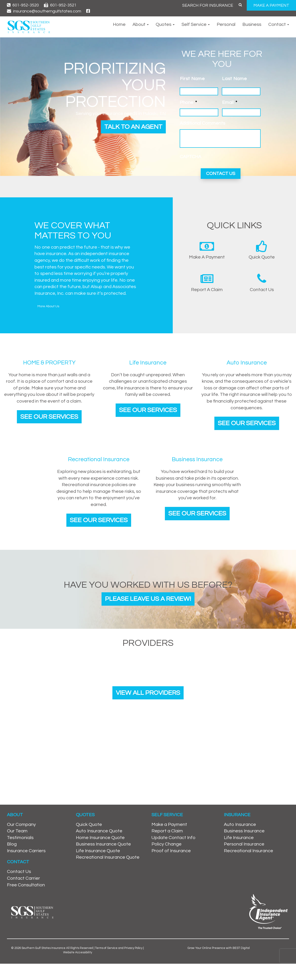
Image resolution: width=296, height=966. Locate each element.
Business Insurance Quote (103, 846)
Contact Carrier (23, 880)
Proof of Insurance (171, 853)
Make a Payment (169, 826)
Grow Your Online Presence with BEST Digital (219, 950)
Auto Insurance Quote (99, 833)
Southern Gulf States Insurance (43, 950)
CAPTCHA (190, 156)
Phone (188, 102)
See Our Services (49, 416)
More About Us (48, 305)
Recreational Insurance (248, 853)
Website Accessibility (77, 954)
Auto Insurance (240, 826)
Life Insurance (239, 839)
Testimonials (20, 839)
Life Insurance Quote (98, 853)
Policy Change (166, 846)
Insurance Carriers (26, 853)
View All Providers (148, 694)
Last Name (234, 78)
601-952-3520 (23, 5)
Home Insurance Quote (100, 839)
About (141, 24)
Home (119, 24)
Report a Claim (167, 833)
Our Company (21, 826)
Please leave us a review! (148, 599)
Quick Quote (89, 826)
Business (251, 24)
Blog (12, 846)
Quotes (165, 24)
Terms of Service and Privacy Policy (118, 950)
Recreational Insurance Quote (107, 859)
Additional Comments (202, 123)
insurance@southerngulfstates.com (44, 11)
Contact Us (19, 874)
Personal (226, 24)
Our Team (17, 833)
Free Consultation (26, 887)
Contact (278, 24)
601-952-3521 (60, 5)
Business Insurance (244, 833)
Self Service (196, 24)
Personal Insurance (244, 846)
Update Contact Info (173, 839)
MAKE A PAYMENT (271, 5)
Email (229, 102)
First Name (192, 78)
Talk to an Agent (131, 127)
